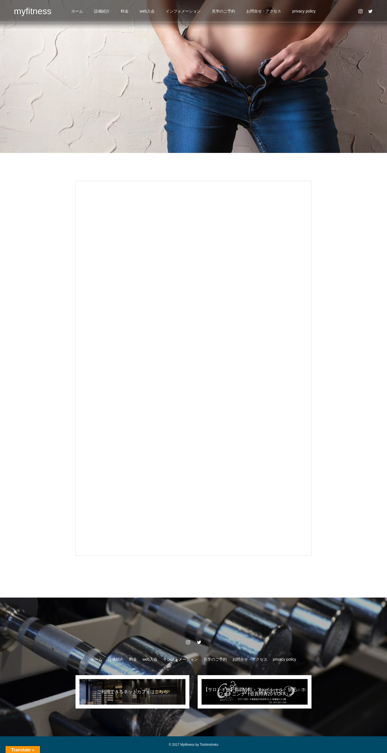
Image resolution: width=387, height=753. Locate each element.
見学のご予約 (223, 11)
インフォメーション (183, 11)
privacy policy (304, 11)
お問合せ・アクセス (263, 11)
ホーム (77, 11)
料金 (125, 11)
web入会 (147, 11)
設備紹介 (102, 11)
